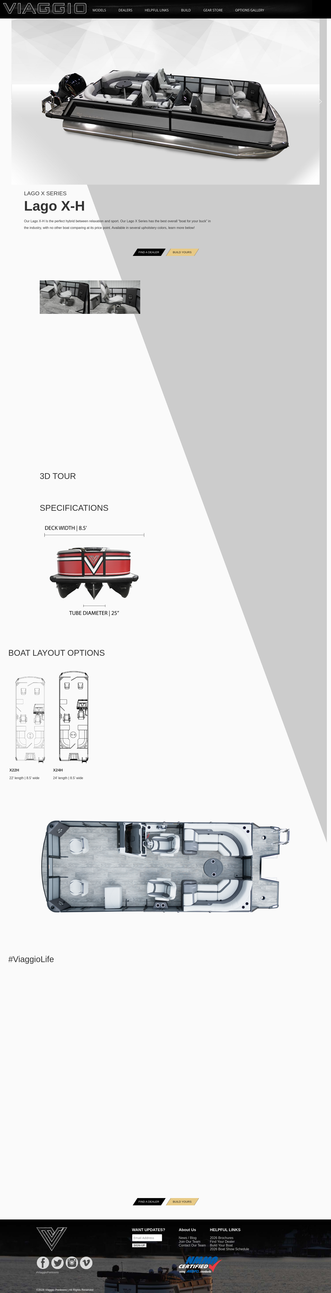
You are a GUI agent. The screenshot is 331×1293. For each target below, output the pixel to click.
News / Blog (187, 1238)
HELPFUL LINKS (159, 10)
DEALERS (125, 10)
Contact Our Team (192, 1245)
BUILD (186, 10)
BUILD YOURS (182, 252)
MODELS (101, 10)
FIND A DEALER (149, 252)
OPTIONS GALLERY (249, 10)
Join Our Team (189, 1241)
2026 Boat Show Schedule (229, 1249)
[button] (10, 101)
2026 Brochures (221, 1238)
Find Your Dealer (222, 1241)
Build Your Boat (221, 1245)
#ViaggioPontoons (47, 1272)
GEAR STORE (213, 10)
